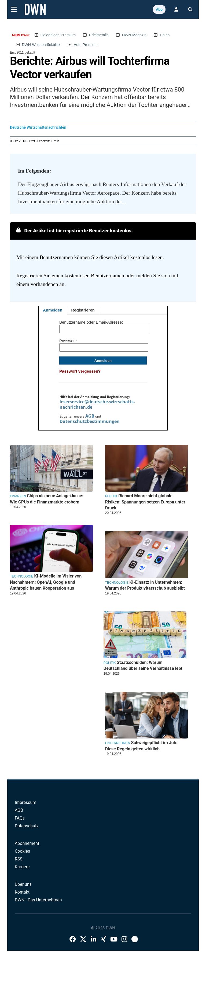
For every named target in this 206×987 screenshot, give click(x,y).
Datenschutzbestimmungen (90, 421)
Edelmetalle (99, 35)
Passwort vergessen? (80, 371)
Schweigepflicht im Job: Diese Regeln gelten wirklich (141, 745)
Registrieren (83, 310)
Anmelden (52, 310)
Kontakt (22, 892)
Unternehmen (117, 743)
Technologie (116, 582)
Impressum (25, 802)
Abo (159, 9)
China (165, 35)
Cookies (22, 851)
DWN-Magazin (134, 35)
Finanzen (18, 496)
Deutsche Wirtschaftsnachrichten (38, 127)
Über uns (23, 884)
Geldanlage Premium (58, 35)
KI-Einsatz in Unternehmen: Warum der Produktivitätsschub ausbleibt (145, 585)
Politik (111, 496)
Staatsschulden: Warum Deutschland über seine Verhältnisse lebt (143, 665)
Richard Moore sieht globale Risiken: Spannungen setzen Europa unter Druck (145, 501)
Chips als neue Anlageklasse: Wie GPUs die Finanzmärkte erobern (46, 498)
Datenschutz (27, 825)
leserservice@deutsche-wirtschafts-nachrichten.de (97, 404)
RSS (19, 859)
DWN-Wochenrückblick (41, 45)
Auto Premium (86, 45)
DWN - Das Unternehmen (38, 899)
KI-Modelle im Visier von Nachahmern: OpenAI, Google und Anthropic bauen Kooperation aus (46, 582)
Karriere (22, 866)
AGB (89, 416)
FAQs (20, 818)
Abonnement (27, 843)
